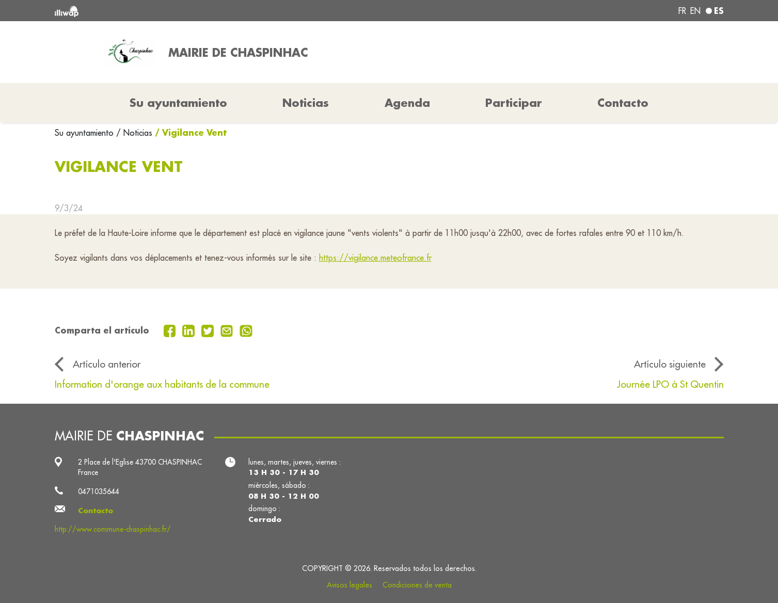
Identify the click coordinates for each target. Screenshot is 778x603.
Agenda (407, 103)
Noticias (305, 103)
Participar (513, 103)
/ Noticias (134, 133)
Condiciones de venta (417, 585)
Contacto (622, 103)
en (695, 11)
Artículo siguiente (670, 364)
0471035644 (98, 491)
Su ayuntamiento (85, 133)
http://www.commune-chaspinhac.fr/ (113, 529)
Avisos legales (349, 585)
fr (682, 11)
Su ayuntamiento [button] (178, 103)
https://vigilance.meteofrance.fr (375, 257)
